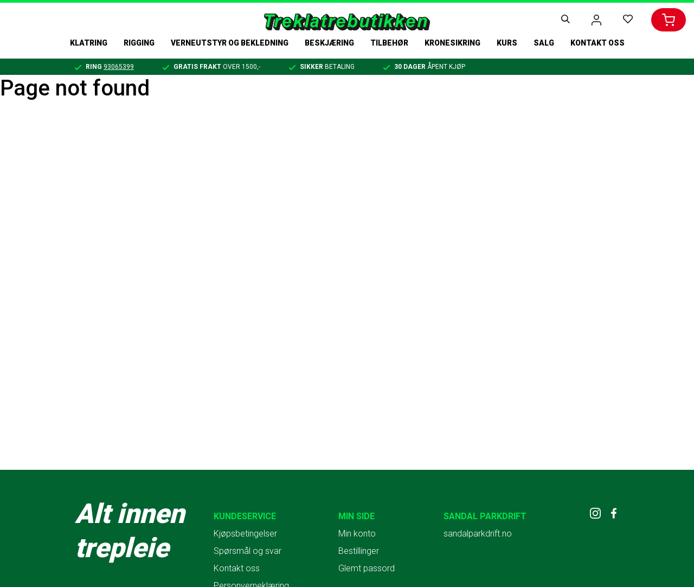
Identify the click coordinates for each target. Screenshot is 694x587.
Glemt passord (366, 568)
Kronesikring (452, 43)
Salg (544, 43)
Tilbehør (389, 43)
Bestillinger (358, 551)
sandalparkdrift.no (478, 533)
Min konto (357, 533)
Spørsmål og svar (247, 551)
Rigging (139, 43)
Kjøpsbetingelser (245, 533)
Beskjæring (329, 43)
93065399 (119, 67)
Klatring (88, 43)
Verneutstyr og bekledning (229, 43)
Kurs (507, 43)
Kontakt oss (597, 43)
